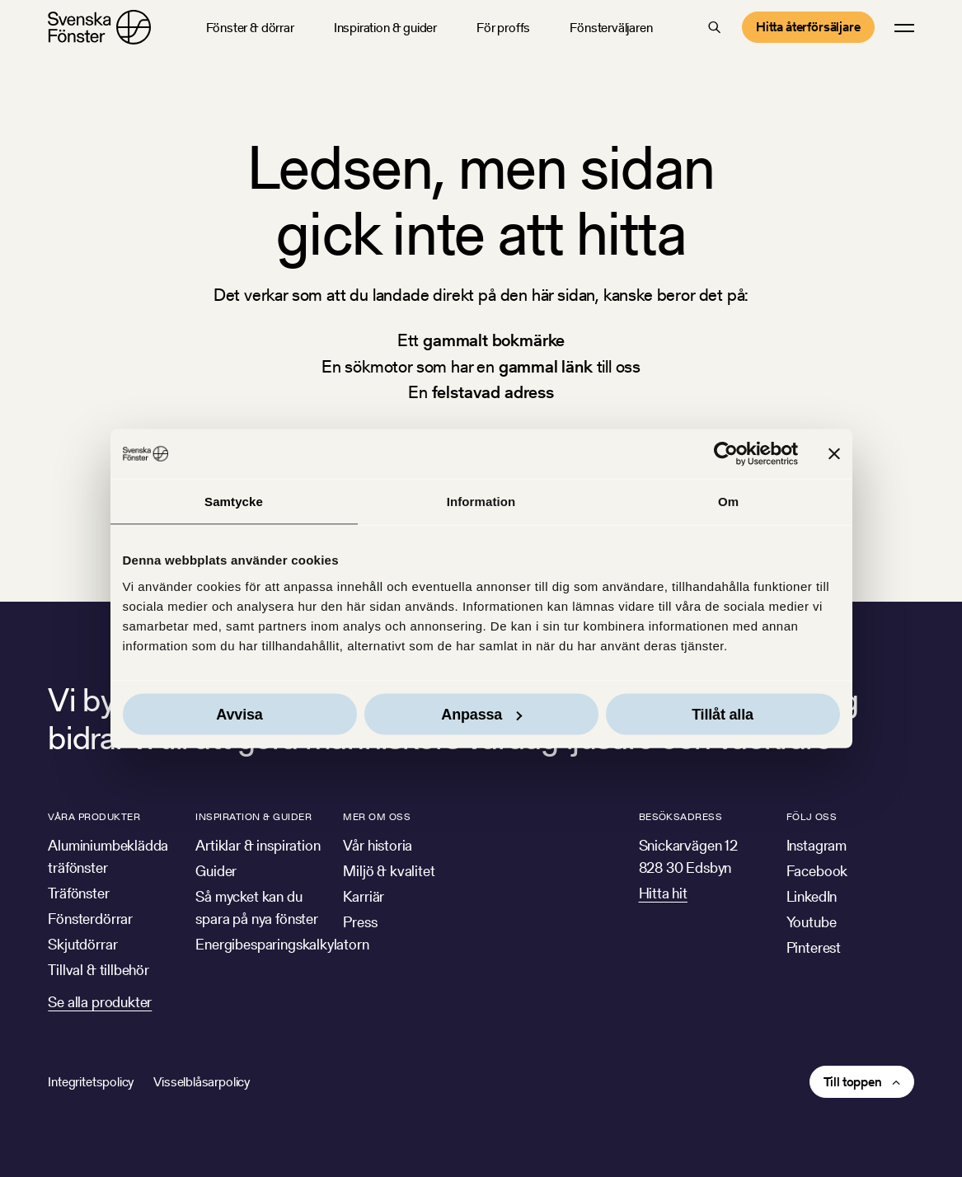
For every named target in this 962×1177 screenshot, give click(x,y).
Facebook (817, 870)
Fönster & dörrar (250, 27)
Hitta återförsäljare (808, 26)
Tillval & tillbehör (98, 969)
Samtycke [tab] (233, 502)
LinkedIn (812, 896)
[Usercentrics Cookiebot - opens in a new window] (726, 454)
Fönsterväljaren (611, 27)
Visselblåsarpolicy (201, 1081)
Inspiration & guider (385, 27)
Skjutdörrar (82, 944)
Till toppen (853, 1081)
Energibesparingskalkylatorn (281, 944)
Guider (216, 870)
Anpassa (481, 714)
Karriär (363, 896)
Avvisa (239, 714)
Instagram (816, 845)
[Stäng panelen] (834, 454)
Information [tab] (481, 502)
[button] (714, 27)
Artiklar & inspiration (257, 845)
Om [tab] (728, 502)
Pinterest (813, 947)
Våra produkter (94, 816)
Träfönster (78, 893)
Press (360, 922)
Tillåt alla (722, 714)
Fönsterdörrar (90, 918)
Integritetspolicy (91, 1081)
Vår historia (377, 845)
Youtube (811, 922)
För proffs (503, 27)
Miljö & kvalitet (388, 870)
